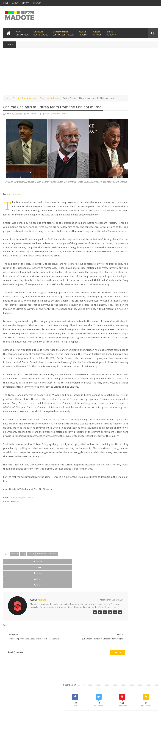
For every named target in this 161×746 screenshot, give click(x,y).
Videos (83, 32)
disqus (94, 686)
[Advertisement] (80, 71)
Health (149, 262)
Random (150, 230)
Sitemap (25, 3)
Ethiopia (139, 262)
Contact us (150, 725)
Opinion (40, 32)
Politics (56, 97)
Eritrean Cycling (119, 257)
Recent (119, 230)
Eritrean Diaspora (137, 257)
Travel (50, 725)
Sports (139, 267)
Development (63, 32)
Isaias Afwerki (119, 267)
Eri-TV (111, 32)
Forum (97, 32)
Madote (27, 741)
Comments (134, 230)
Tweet (13, 613)
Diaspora (36, 725)
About (15, 3)
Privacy (144, 741)
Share (33, 613)
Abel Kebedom (14, 189)
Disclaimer (153, 741)
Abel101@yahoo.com (21, 549)
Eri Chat (103, 725)
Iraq (24, 97)
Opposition (45, 97)
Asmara (116, 251)
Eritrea (16, 97)
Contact (37, 3)
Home (5, 3)
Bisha (124, 251)
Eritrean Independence (123, 262)
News (22, 32)
